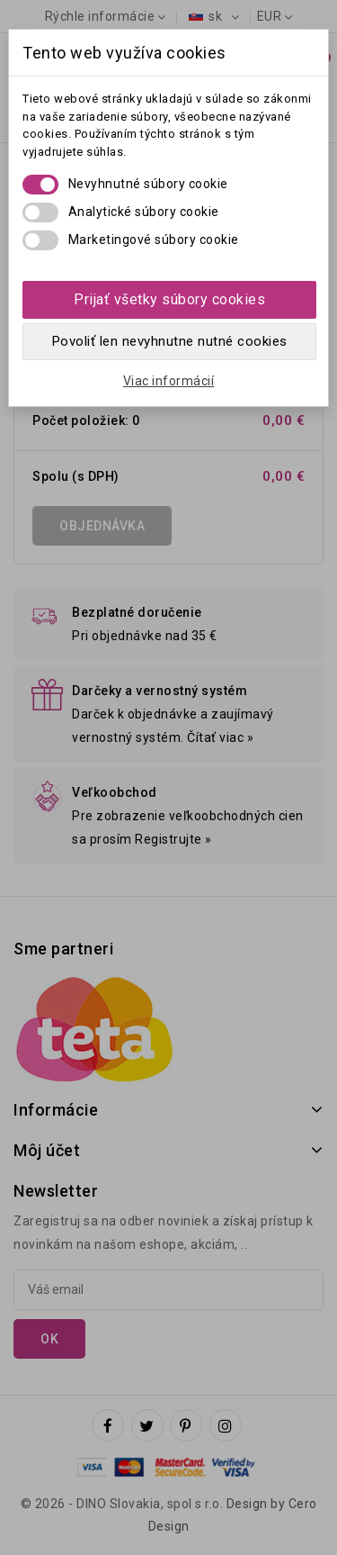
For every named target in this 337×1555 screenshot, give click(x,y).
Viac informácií (169, 381)
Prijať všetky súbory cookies (169, 299)
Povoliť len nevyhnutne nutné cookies (170, 341)
